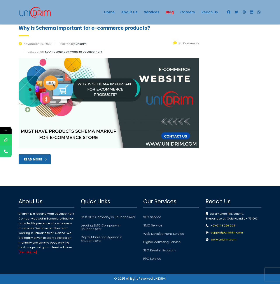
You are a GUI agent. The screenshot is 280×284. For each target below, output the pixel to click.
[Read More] (28, 252)
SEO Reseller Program (159, 250)
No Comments (186, 43)
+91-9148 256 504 (223, 225)
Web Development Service (163, 233)
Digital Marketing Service (162, 242)
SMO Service (152, 225)
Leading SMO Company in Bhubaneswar (100, 227)
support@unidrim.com (227, 232)
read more (35, 159)
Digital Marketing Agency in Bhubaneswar (101, 238)
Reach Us (209, 12)
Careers (187, 12)
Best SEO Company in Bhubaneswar (108, 217)
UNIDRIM (159, 278)
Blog (170, 12)
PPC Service (152, 258)
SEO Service (152, 217)
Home (109, 12)
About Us (129, 12)
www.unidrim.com (223, 239)
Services (151, 12)
